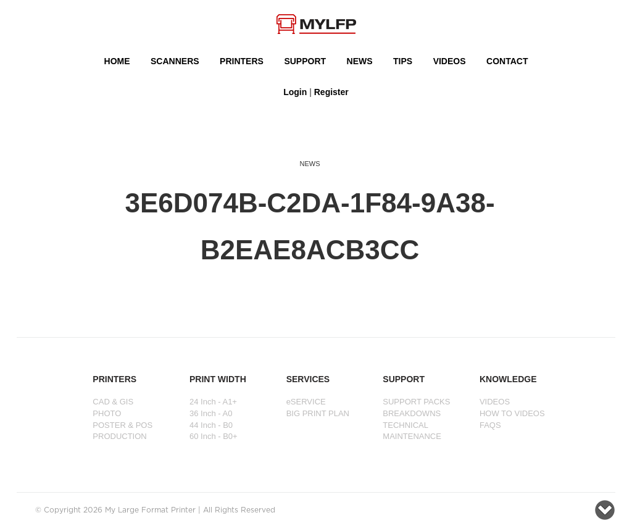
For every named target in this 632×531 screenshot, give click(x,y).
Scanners (175, 61)
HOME (117, 61)
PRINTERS (242, 61)
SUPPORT (305, 61)
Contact (507, 61)
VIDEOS (449, 61)
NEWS (360, 61)
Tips (402, 61)
